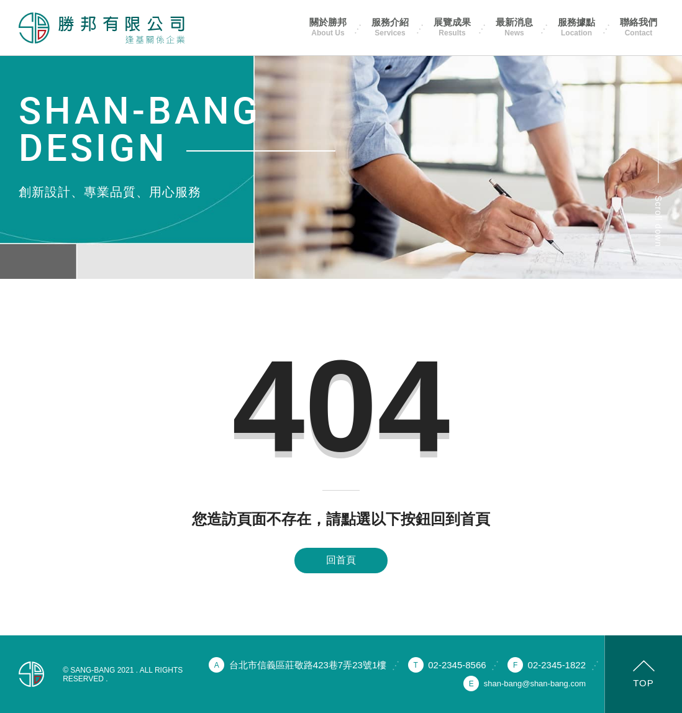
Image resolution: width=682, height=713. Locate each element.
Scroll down (658, 221)
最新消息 (514, 27)
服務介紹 (390, 27)
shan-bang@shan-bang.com (535, 683)
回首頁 (341, 560)
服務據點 (576, 27)
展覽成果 (452, 27)
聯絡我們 (638, 27)
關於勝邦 (328, 27)
